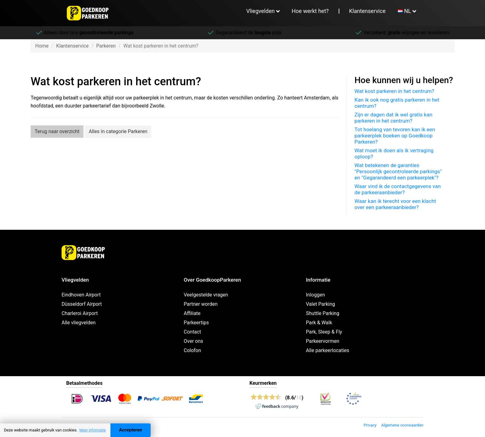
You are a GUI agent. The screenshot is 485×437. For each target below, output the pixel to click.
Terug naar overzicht (57, 131)
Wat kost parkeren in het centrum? (394, 91)
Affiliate (192, 313)
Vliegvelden (260, 11)
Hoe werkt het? (310, 11)
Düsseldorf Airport (82, 304)
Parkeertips (196, 323)
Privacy (369, 425)
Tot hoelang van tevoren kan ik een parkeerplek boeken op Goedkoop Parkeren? (394, 135)
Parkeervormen (322, 341)
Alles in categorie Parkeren (118, 131)
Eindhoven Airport (81, 295)
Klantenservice (367, 11)
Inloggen (315, 295)
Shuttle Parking (322, 313)
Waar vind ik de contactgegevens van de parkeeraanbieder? (397, 189)
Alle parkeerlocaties (327, 350)
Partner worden (200, 304)
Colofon (192, 350)
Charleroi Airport (80, 313)
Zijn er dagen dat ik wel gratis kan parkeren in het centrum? (393, 117)
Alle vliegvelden (79, 323)
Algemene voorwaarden (402, 425)
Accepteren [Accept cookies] (130, 430)
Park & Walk (319, 323)
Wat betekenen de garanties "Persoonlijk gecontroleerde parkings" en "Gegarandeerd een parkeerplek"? (398, 171)
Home (42, 46)
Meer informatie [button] (92, 430)
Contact (192, 332)
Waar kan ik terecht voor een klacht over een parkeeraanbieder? (395, 204)
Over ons (193, 341)
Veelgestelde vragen (206, 295)
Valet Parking (320, 304)
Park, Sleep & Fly (324, 332)
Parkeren (106, 46)
